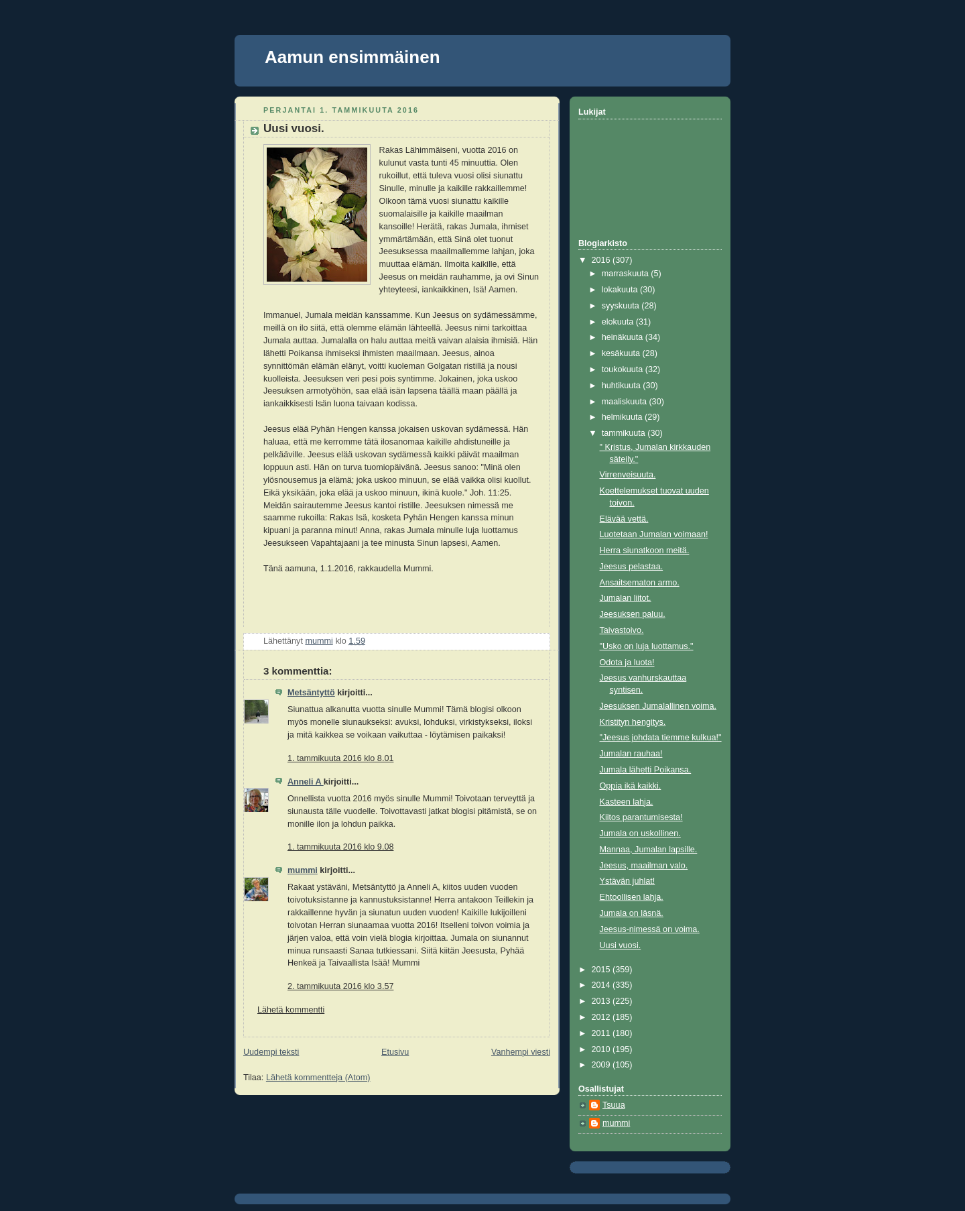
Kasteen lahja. (626, 802)
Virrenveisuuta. (628, 474)
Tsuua (613, 1105)
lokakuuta (621, 289)
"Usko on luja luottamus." (647, 646)
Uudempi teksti (271, 1052)
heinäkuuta (623, 337)
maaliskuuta (625, 401)
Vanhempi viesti (520, 1052)
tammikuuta (625, 433)
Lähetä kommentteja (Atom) (318, 1077)
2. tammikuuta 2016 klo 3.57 (340, 986)
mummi (302, 870)
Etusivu (395, 1052)
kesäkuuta (622, 353)
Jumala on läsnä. (631, 913)
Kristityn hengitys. (633, 722)
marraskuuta (626, 273)
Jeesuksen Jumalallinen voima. (658, 706)
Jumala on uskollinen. (640, 833)
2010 (602, 1049)
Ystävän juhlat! (627, 881)
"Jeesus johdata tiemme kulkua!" (661, 737)
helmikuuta (623, 417)
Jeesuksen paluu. (632, 614)
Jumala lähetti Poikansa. (646, 769)
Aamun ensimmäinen (352, 57)
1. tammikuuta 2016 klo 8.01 (340, 758)
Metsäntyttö (311, 692)
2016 (602, 260)
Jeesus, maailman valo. (644, 865)
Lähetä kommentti (290, 1010)
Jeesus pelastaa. (631, 566)
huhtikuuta (622, 385)
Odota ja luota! (627, 662)
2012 (602, 1017)
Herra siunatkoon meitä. (645, 550)
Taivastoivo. (622, 630)
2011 (602, 1033)
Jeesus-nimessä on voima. (650, 929)
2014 (602, 985)
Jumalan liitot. (625, 598)
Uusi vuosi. (620, 945)
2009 (602, 1065)
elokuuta (619, 322)
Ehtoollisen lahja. (631, 897)
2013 (602, 1001)
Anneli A (305, 782)
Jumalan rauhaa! (631, 753)
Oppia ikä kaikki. (630, 786)
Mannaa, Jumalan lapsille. (649, 849)
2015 (602, 969)
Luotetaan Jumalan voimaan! (654, 534)
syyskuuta (622, 305)
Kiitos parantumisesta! (641, 817)
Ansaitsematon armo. (640, 582)
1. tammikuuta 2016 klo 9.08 (340, 847)
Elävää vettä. (624, 519)
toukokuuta (623, 369)
